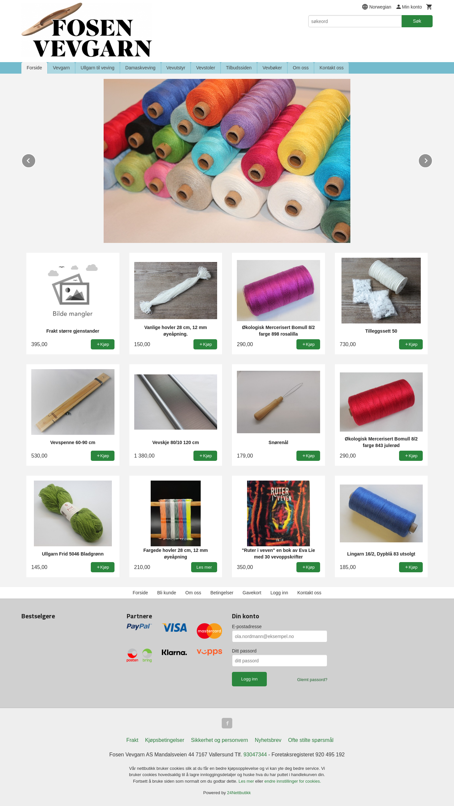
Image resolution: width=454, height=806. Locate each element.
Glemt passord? (312, 679)
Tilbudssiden (239, 67)
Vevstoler (205, 67)
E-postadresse (247, 626)
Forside (34, 67)
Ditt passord (244, 650)
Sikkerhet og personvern (219, 740)
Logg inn (279, 592)
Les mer (247, 781)
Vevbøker (272, 67)
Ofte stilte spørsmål (311, 740)
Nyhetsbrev (268, 740)
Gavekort (251, 592)
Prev (35, 159)
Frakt (132, 740)
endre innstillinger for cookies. (293, 781)
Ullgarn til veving (97, 67)
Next (432, 159)
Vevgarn (61, 67)
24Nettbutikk (239, 792)
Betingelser (221, 592)
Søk (417, 21)
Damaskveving (140, 67)
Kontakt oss (331, 67)
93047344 (255, 754)
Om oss (301, 67)
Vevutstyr (176, 67)
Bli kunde (166, 592)
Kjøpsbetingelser (164, 740)
